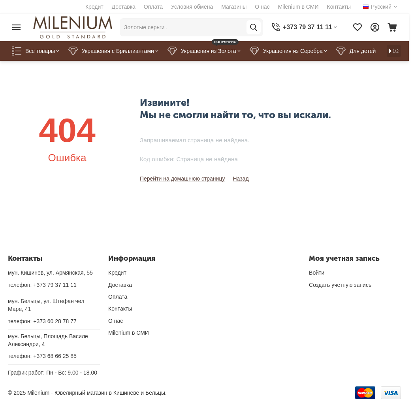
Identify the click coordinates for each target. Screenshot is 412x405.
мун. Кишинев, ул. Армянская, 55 (50, 272)
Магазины (233, 7)
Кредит (94, 7)
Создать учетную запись (340, 285)
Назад (240, 178)
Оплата (153, 7)
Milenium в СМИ (298, 7)
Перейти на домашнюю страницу (182, 178)
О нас (262, 7)
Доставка (123, 7)
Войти (316, 272)
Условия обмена (192, 7)
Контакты (339, 7)
